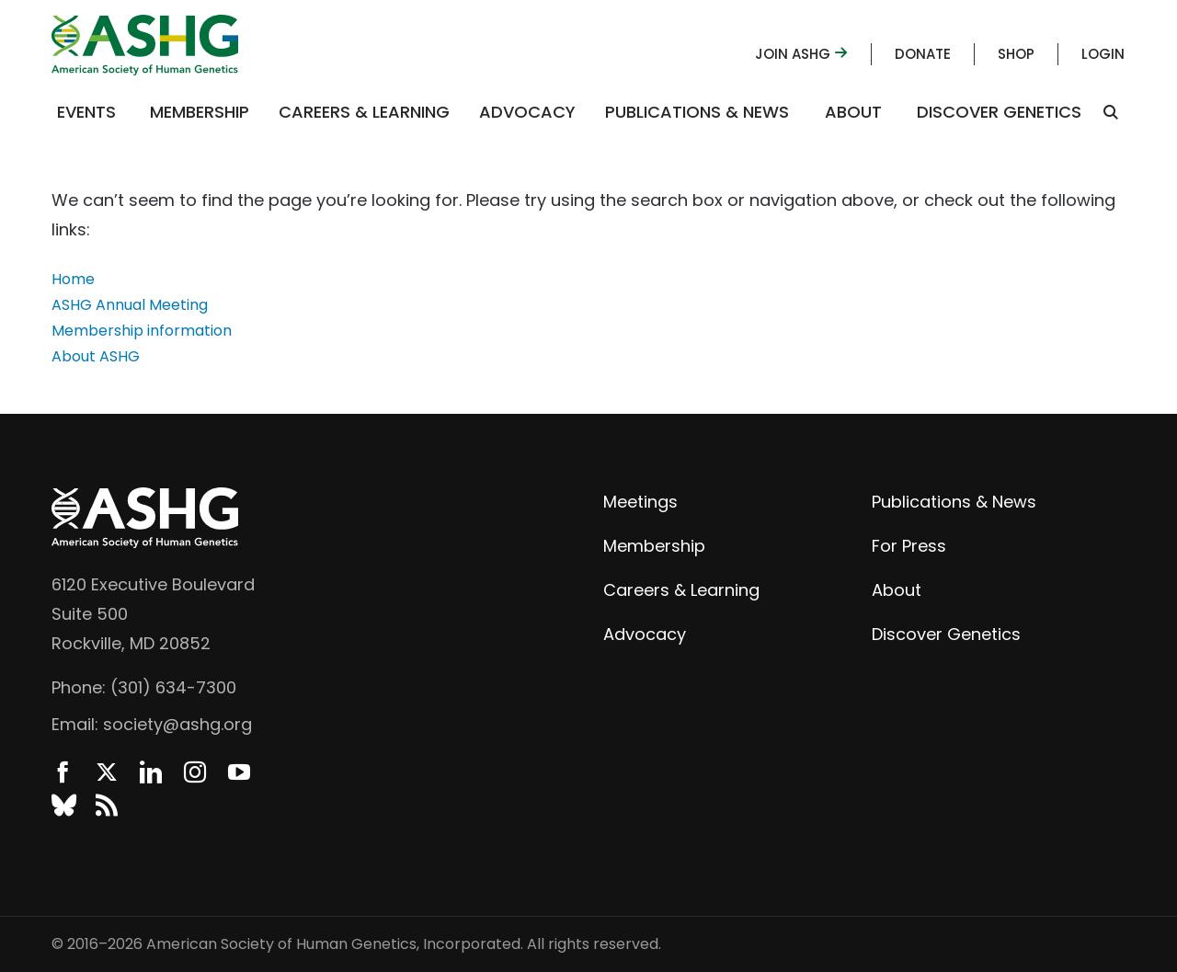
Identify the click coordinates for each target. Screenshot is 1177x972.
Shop (1016, 53)
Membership (199, 111)
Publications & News (697, 111)
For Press (909, 545)
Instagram (195, 772)
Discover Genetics (999, 111)
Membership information (141, 330)
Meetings (640, 501)
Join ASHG (801, 53)
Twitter (107, 772)
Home (73, 279)
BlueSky (62, 806)
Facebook (62, 772)
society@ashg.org (177, 724)
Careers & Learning (364, 111)
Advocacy (527, 111)
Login (1103, 53)
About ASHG (95, 356)
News (107, 806)
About (853, 111)
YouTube (239, 772)
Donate (923, 53)
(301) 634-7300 (173, 687)
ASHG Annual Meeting (129, 304)
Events (86, 111)
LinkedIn (151, 772)
